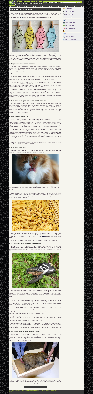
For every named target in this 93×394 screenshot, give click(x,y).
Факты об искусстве (69, 28)
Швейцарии (42, 236)
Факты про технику (68, 37)
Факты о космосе (68, 14)
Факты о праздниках (69, 23)
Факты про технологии (69, 39)
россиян (21, 17)
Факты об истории (68, 31)
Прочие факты (67, 9)
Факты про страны (68, 34)
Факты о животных (68, 11)
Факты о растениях (68, 25)
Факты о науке (67, 20)
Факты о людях (68, 17)
